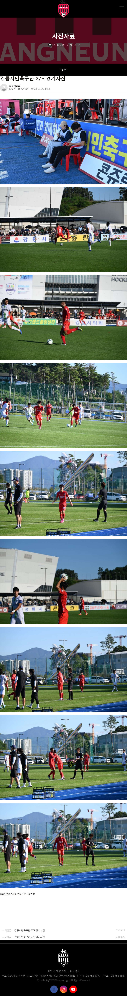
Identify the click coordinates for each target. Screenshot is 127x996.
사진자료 (63, 69)
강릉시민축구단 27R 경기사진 (29, 930)
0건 (12, 88)
